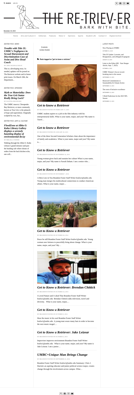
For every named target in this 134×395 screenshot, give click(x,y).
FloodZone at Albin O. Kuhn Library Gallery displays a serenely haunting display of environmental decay (15, 131)
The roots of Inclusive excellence (114, 89)
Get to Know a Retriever (53, 150)
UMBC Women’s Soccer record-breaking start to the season (114, 73)
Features (52, 36)
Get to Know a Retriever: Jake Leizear (63, 332)
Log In (15, 3)
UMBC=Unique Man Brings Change (62, 354)
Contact (102, 36)
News (61, 36)
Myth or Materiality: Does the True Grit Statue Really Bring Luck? (17, 95)
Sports (80, 36)
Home (15, 36)
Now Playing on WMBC (111, 48)
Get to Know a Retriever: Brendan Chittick (66, 287)
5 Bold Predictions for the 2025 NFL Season (115, 97)
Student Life (91, 36)
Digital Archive (115, 36)
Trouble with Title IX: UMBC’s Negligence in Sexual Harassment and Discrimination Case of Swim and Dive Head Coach (16, 55)
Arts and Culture (27, 36)
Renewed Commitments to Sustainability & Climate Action (113, 82)
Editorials (42, 36)
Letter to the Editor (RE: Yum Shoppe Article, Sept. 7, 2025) (116, 64)
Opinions (71, 36)
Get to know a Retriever (53, 105)
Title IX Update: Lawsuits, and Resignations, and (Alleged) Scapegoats (116, 56)
